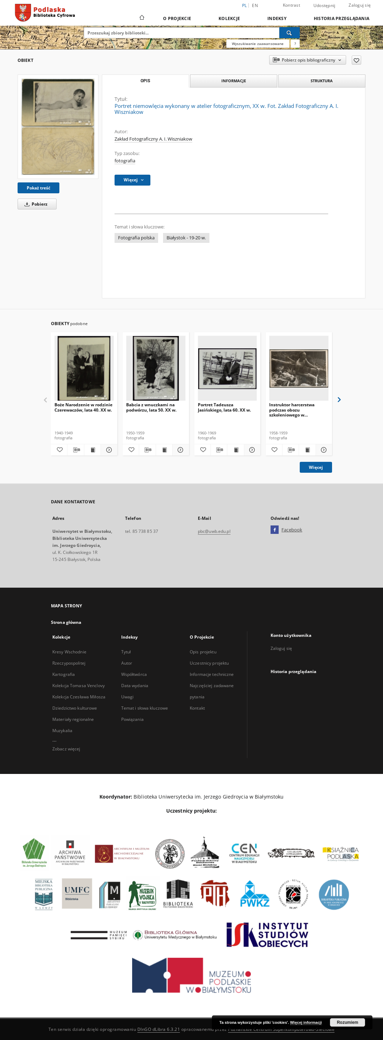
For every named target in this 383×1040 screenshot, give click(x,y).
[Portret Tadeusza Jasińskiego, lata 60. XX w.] (227, 368)
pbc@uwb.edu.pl (214, 531)
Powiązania (132, 719)
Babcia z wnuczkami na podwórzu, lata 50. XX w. (151, 407)
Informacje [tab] (233, 80)
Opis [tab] (145, 80)
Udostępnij (324, 5)
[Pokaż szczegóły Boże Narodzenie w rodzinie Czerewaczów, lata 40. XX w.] (108, 449)
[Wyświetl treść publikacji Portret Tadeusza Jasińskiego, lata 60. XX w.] (235, 449)
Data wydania (134, 686)
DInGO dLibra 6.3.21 (158, 1029)
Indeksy (276, 18)
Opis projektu (203, 652)
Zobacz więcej (66, 749)
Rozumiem (347, 1022)
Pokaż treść (38, 188)
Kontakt (197, 708)
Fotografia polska (136, 238)
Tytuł (126, 652)
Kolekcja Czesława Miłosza (78, 697)
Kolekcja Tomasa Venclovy (78, 686)
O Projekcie (177, 18)
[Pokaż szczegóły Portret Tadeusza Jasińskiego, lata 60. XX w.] (251, 449)
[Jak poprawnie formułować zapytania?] (295, 43)
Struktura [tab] (322, 80)
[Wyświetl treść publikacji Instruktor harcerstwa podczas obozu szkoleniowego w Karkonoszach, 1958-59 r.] (307, 449)
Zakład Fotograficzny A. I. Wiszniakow (153, 139)
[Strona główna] (141, 18)
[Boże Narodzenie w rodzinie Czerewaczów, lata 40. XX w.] (84, 368)
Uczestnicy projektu (209, 663)
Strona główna (66, 622)
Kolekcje (229, 18)
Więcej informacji (306, 1022)
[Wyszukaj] (289, 32)
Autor (126, 663)
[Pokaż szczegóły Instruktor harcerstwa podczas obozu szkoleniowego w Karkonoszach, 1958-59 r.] (323, 449)
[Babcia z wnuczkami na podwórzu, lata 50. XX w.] (155, 368)
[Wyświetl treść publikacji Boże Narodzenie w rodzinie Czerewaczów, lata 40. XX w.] (92, 449)
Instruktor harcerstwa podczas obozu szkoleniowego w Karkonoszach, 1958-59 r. (294, 410)
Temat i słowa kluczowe (144, 708)
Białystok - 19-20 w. (186, 238)
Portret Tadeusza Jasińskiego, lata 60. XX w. (224, 407)
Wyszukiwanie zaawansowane (258, 43)
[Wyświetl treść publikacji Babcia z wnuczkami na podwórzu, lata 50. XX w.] (164, 449)
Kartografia (63, 674)
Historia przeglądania (341, 18)
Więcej (316, 467)
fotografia (125, 161)
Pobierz (34, 204)
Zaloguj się (360, 5)
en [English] (255, 5)
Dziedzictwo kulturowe (74, 708)
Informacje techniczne (212, 674)
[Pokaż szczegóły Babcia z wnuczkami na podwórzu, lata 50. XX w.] (179, 449)
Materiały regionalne (73, 719)
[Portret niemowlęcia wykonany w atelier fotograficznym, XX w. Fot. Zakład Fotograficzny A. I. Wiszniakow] (58, 126)
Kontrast (291, 5)
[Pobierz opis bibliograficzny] (75, 449)
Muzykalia (62, 731)
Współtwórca (134, 674)
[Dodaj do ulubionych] (356, 60)
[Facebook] (275, 530)
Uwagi (127, 697)
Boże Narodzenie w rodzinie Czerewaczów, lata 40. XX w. (83, 407)
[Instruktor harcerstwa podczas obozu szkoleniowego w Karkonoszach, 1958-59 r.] (299, 368)
